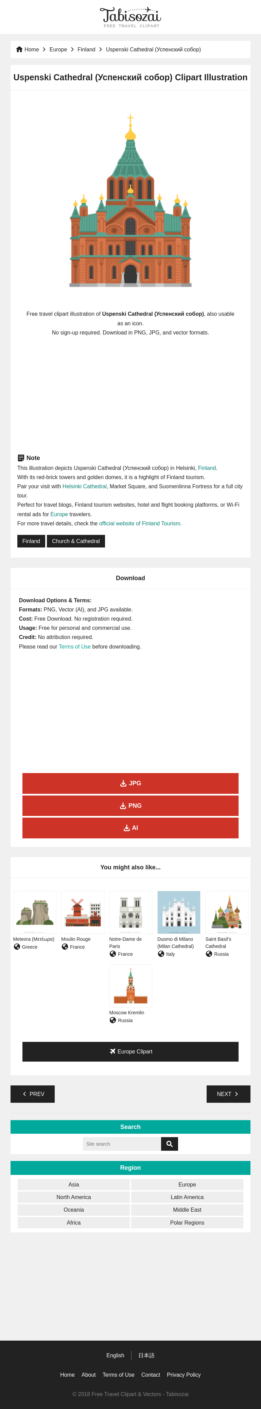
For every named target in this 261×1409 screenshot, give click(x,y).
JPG (130, 783)
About (89, 1375)
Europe (58, 49)
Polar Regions (187, 1223)
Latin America (187, 1197)
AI (130, 828)
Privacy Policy (184, 1375)
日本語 (146, 1355)
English (115, 1355)
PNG (130, 805)
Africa (74, 1223)
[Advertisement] (130, 395)
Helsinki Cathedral (85, 486)
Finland (86, 49)
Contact (150, 1375)
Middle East (187, 1210)
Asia (73, 1184)
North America (73, 1197)
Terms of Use (75, 647)
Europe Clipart (131, 1051)
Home (27, 49)
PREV (33, 1094)
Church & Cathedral (76, 541)
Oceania (74, 1210)
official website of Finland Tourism (139, 523)
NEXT (228, 1094)
